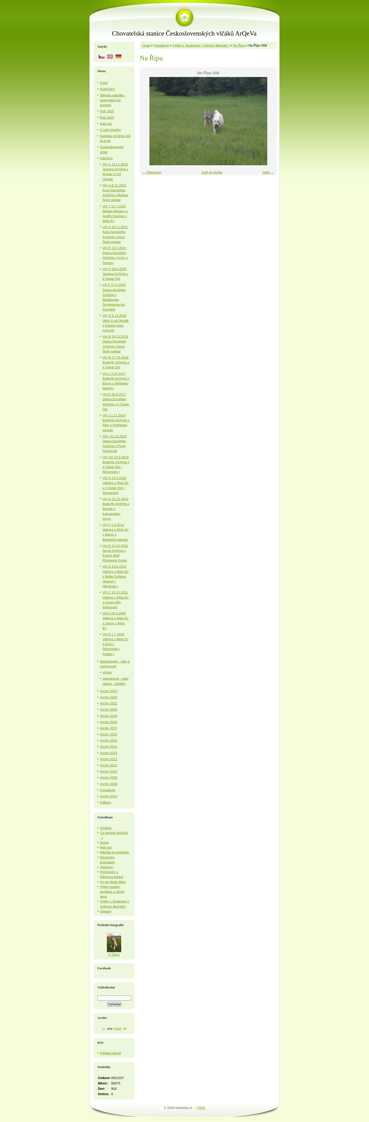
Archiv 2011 (108, 765)
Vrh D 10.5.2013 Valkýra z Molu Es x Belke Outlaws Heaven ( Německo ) (115, 576)
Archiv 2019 (108, 716)
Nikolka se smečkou (114, 852)
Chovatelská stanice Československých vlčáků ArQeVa (184, 33)
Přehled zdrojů (110, 1053)
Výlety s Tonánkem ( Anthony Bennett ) (201, 45)
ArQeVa (105, 828)
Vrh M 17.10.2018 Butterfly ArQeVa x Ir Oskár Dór (115, 362)
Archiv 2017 (108, 728)
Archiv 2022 (108, 697)
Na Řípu (239, 45)
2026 (118, 1028)
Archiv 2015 (108, 740)
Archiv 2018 (108, 722)
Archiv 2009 (108, 777)
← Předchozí (151, 172)
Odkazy (105, 802)
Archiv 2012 (108, 759)
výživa (107, 672)
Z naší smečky (110, 130)
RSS (202, 1108)
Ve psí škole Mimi (113, 882)
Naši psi (106, 124)
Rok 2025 (107, 111)
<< (103, 1028)
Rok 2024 (107, 117)
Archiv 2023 (108, 691)
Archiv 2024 (108, 796)
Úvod (146, 45)
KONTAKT (107, 89)
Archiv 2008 (108, 784)
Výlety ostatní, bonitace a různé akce (112, 891)
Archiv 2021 (108, 703)
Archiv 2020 (108, 709)
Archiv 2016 (108, 734)
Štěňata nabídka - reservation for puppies (113, 100)
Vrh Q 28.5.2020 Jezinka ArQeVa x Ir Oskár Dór (115, 274)
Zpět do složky (211, 172)
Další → (268, 172)
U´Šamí (113, 954)
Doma (104, 842)
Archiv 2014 (108, 747)
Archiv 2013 (108, 753)
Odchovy (106, 158)
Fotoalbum (161, 45)
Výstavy (105, 911)
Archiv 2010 (108, 771)
